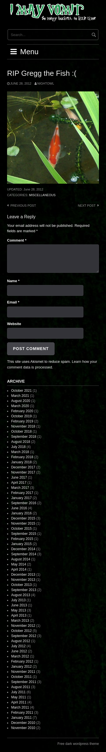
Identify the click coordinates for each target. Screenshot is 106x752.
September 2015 (23, 534)
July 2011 (18, 692)
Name (13, 281)
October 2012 (21, 631)
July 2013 (18, 600)
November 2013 (23, 580)
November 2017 (23, 472)
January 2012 (21, 667)
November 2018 (23, 426)
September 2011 (23, 682)
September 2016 (23, 503)
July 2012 (18, 646)
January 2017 (21, 498)
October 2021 (21, 391)
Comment (17, 240)
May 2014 (18, 564)
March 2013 (20, 621)
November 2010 (23, 728)
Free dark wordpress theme (78, 744)
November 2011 (23, 672)
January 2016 (21, 513)
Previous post (23, 205)
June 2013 (19, 605)
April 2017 (18, 483)
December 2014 (23, 549)
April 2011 (18, 702)
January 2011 (21, 718)
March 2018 (20, 452)
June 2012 (19, 651)
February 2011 (22, 713)
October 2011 (21, 677)
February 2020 (22, 411)
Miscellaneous (42, 195)
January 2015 (21, 544)
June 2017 (19, 477)
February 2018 (22, 457)
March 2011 (20, 707)
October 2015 (21, 529)
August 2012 (20, 641)
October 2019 (21, 416)
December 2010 (23, 723)
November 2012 (23, 626)
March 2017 (20, 488)
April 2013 (18, 615)
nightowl (45, 83)
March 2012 (20, 656)
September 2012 (23, 636)
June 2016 (19, 508)
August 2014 (20, 559)
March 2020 (20, 406)
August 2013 (20, 595)
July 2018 (18, 447)
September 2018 (23, 437)
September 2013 (23, 590)
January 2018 (21, 462)
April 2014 (18, 569)
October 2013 (21, 585)
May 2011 (18, 697)
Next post (87, 205)
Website (14, 324)
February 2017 (22, 493)
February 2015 (22, 539)
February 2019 (22, 421)
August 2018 (20, 442)
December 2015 (23, 518)
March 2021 (20, 396)
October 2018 (21, 431)
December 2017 (23, 467)
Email (13, 302)
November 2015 (23, 523)
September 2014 (23, 554)
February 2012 (22, 661)
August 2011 (20, 687)
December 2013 (23, 575)
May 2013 (18, 610)
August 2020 (20, 401)
